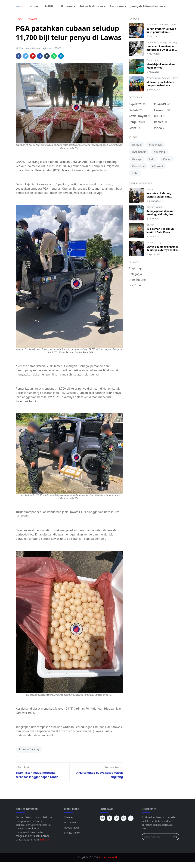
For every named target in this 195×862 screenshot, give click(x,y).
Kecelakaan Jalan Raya (157, 42)
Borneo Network (107, 857)
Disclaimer (70, 822)
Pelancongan (153, 60)
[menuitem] (33, 6)
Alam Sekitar (153, 24)
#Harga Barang (29, 749)
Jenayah (150, 189)
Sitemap (69, 817)
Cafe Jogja (135, 274)
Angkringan (136, 268)
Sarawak (164, 24)
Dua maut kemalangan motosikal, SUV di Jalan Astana (161, 50)
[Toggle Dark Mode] (175, 6)
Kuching (173, 42)
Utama (172, 24)
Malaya (159, 242)
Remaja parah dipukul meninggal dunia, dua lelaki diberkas (160, 214)
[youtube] (123, 818)
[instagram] (170, 6)
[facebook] (167, 6)
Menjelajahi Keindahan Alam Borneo (161, 66)
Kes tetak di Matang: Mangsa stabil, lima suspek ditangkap (159, 197)
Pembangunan (154, 77)
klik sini (44, 839)
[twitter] (116, 818)
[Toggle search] (178, 6)
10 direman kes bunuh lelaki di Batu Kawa (160, 230)
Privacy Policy (72, 832)
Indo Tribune (137, 280)
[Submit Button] (175, 836)
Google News (71, 827)
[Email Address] (156, 836)
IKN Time (135, 285)
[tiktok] (131, 818)
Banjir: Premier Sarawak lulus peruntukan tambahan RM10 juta (161, 32)
